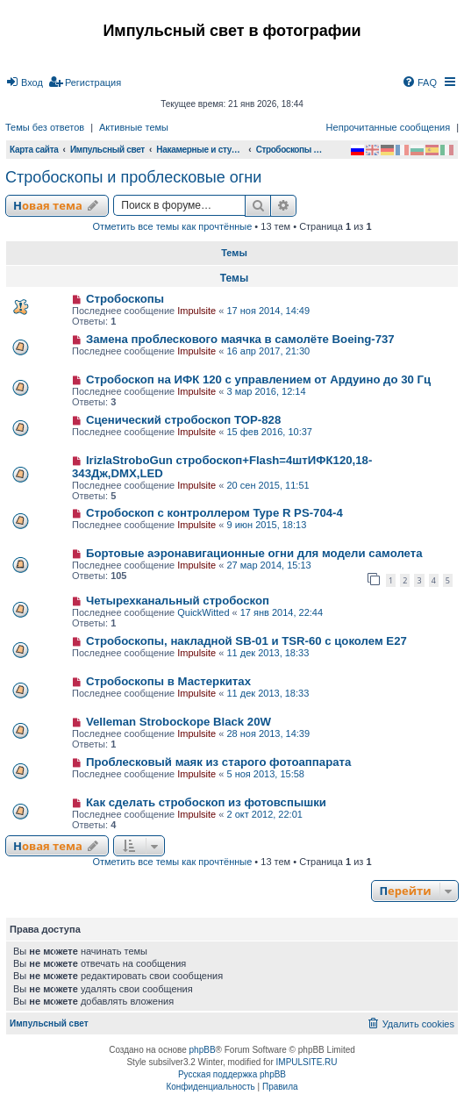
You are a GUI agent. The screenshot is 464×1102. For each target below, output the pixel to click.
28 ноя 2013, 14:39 (268, 733)
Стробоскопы (125, 298)
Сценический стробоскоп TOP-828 (183, 419)
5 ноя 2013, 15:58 (265, 774)
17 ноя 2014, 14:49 (268, 310)
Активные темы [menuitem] (133, 127)
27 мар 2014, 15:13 (268, 565)
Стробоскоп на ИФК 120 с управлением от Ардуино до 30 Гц (258, 379)
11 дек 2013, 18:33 (267, 653)
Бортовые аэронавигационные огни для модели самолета (254, 553)
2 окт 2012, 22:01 (264, 814)
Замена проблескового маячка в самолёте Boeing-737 (240, 339)
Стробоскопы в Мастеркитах (168, 681)
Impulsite (196, 310)
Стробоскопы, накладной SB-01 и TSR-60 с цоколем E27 (246, 641)
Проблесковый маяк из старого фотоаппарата (218, 762)
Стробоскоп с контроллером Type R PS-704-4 (214, 512)
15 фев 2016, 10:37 (268, 431)
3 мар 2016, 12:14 (265, 391)
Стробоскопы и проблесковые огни (133, 177)
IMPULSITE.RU (307, 1062)
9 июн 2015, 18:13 (266, 524)
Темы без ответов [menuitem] (44, 127)
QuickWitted (203, 612)
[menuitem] (24, 82)
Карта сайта (34, 149)
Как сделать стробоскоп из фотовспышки (206, 802)
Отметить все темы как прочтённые (172, 226)
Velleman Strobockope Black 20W (178, 721)
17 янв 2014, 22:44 (281, 612)
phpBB (202, 1050)
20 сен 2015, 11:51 (267, 485)
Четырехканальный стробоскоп (177, 600)
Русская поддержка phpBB (232, 1074)
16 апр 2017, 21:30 (268, 351)
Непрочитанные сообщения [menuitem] (388, 127)
